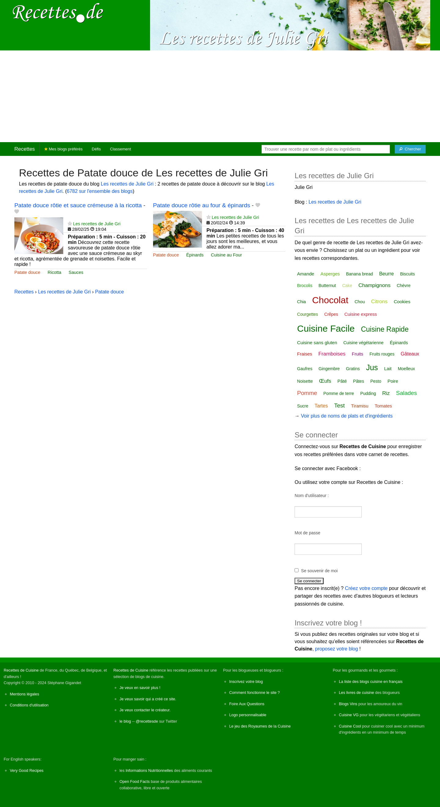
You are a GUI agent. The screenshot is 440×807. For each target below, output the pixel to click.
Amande (305, 273)
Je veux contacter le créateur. (144, 710)
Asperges (330, 273)
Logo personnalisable (247, 715)
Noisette (305, 381)
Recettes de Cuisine (21, 670)
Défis (96, 149)
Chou (359, 301)
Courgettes (307, 314)
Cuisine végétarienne (363, 342)
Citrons (379, 301)
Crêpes (331, 314)
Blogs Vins (348, 704)
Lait (387, 368)
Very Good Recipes (26, 770)
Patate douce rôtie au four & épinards (201, 205)
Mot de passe (307, 532)
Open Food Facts (134, 781)
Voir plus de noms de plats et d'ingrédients (347, 415)
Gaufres (304, 368)
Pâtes (358, 381)
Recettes (24, 149)
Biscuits (407, 273)
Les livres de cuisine (356, 692)
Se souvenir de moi (319, 570)
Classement (120, 149)
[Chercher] (410, 149)
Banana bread (359, 273)
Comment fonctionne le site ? (254, 692)
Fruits (357, 353)
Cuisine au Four (226, 254)
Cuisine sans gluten (317, 342)
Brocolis (304, 285)
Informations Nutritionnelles (149, 770)
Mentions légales (24, 694)
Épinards (195, 254)
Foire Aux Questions (246, 704)
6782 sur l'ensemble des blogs (100, 191)
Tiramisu (360, 405)
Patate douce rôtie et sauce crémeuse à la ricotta (78, 205)
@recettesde (147, 721)
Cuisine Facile (325, 328)
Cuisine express (360, 314)
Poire (392, 381)
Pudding (368, 393)
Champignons (374, 285)
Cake (347, 285)
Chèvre (403, 285)
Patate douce (27, 272)
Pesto (375, 381)
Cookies (402, 301)
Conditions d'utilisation (29, 705)
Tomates (383, 405)
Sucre (302, 406)
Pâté (342, 381)
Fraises (304, 353)
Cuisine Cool (350, 726)
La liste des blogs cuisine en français (370, 681)
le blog (125, 721)
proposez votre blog (336, 648)
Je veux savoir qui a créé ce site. (147, 699)
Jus (372, 367)
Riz (386, 393)
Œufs (325, 381)
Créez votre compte (366, 588)
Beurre (386, 273)
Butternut (327, 285)
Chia (301, 301)
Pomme (307, 393)
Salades (406, 393)
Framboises (332, 354)
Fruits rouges (381, 354)
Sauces (76, 272)
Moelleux (406, 368)
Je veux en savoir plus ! (139, 687)
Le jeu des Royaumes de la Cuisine (260, 726)
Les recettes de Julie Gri (127, 183)
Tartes (321, 405)
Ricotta (54, 272)
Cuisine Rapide (385, 329)
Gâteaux (410, 353)
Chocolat (330, 300)
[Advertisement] (220, 96)
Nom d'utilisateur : (312, 495)
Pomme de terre (338, 393)
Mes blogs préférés (63, 149)
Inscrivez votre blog (246, 681)
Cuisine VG (349, 715)
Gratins (353, 368)
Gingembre (329, 368)
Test (339, 405)
